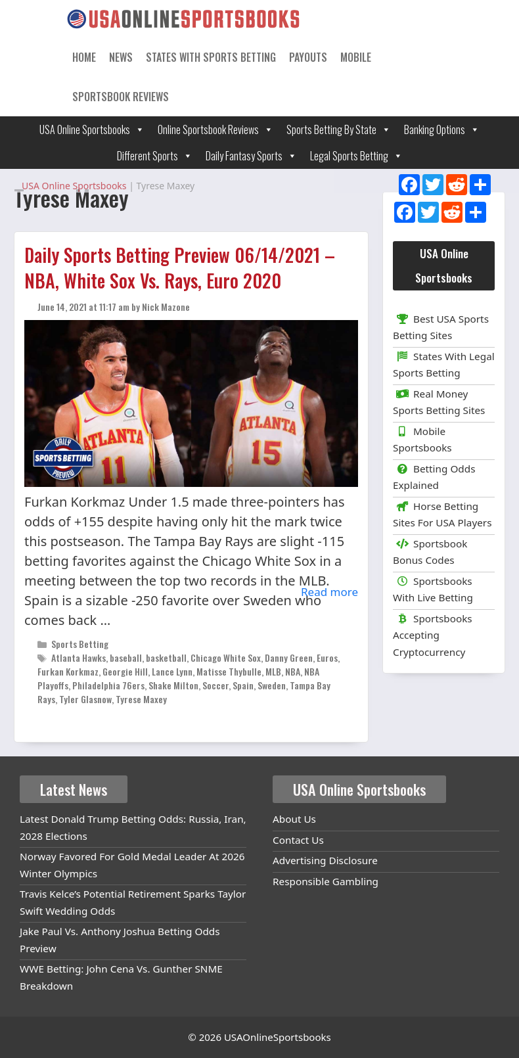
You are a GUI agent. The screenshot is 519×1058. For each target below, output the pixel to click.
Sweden (272, 685)
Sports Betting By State (338, 129)
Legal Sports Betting (356, 156)
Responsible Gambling (325, 881)
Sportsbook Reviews (120, 96)
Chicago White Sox (226, 657)
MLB (273, 671)
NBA (292, 671)
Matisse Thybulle (228, 671)
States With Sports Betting (211, 57)
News (121, 57)
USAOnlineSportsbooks (277, 1037)
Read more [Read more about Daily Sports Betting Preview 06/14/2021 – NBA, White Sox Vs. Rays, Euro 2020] (329, 591)
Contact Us (298, 839)
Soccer (215, 685)
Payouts (308, 57)
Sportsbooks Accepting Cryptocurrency (432, 635)
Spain (243, 685)
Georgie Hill (125, 671)
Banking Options (442, 129)
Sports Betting (79, 644)
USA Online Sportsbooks (92, 129)
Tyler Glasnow (85, 699)
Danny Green (289, 657)
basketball (166, 657)
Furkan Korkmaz (68, 671)
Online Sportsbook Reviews (215, 129)
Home (84, 57)
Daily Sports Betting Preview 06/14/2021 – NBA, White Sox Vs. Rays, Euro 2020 (179, 267)
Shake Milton (173, 685)
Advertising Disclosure (325, 860)
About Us (294, 818)
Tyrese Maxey (141, 699)
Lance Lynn (172, 671)
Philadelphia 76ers (108, 685)
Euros (327, 657)
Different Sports (154, 156)
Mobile (355, 57)
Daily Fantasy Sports (251, 156)
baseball (126, 657)
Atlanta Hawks (78, 657)
